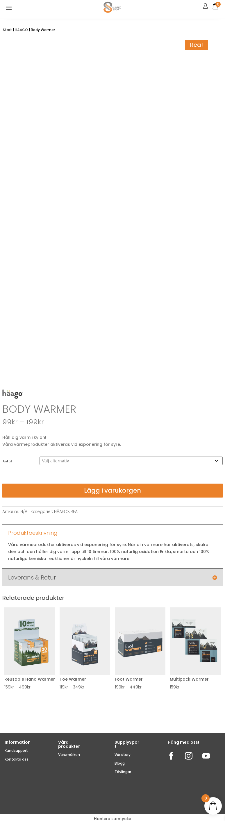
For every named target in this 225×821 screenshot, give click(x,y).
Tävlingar (123, 771)
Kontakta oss (16, 759)
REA (74, 511)
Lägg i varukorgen (112, 490)
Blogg (120, 763)
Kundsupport (16, 750)
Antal (7, 461)
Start (7, 29)
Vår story (123, 754)
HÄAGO (21, 29)
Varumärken (69, 754)
